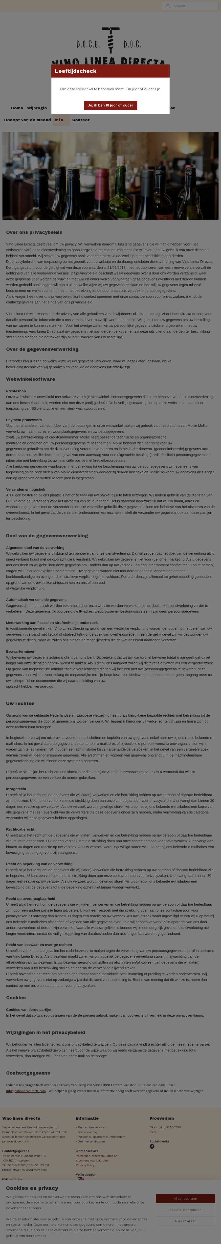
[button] (110, 105)
